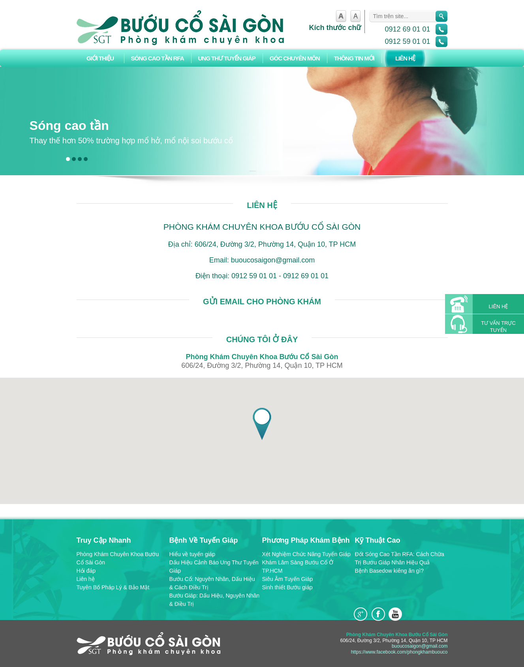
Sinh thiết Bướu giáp (287, 587)
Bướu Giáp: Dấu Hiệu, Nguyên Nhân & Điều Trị (214, 599)
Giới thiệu (100, 58)
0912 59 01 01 (407, 41)
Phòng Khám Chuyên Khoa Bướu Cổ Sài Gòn (118, 558)
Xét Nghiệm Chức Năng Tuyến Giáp (306, 554)
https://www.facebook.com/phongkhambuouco (399, 652)
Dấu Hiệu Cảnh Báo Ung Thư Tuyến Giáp (214, 566)
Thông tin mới (354, 58)
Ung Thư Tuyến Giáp (226, 58)
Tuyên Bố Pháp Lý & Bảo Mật (113, 587)
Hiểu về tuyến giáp (192, 554)
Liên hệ (405, 58)
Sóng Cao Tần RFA (157, 58)
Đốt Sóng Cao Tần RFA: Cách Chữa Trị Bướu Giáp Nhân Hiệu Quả (399, 558)
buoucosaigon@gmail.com (420, 646)
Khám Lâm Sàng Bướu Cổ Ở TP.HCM (297, 566)
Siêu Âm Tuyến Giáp (287, 579)
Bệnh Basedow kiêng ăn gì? (389, 571)
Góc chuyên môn (295, 58)
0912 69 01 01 (407, 29)
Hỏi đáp (86, 571)
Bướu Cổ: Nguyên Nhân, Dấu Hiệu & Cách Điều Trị (212, 583)
